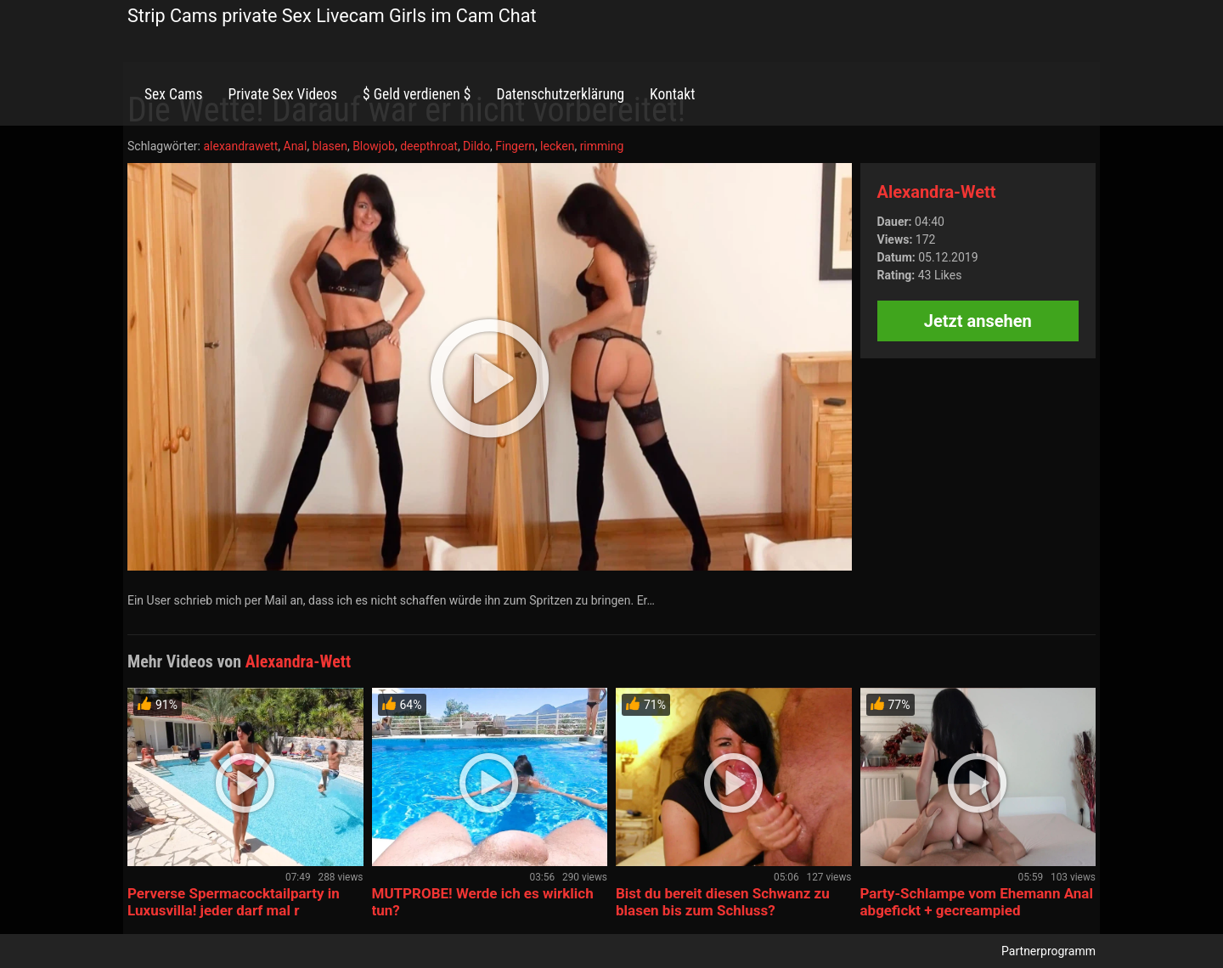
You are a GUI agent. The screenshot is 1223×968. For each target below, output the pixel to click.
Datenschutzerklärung (560, 94)
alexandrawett (240, 146)
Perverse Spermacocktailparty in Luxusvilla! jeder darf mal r (233, 902)
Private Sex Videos (282, 94)
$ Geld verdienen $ (417, 94)
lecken (557, 146)
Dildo (476, 146)
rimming (602, 146)
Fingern (515, 146)
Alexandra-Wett (936, 192)
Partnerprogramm (1048, 951)
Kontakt (672, 94)
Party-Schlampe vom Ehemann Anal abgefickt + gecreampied (976, 902)
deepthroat (429, 146)
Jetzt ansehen (978, 321)
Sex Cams (173, 94)
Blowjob (373, 146)
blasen (330, 146)
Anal (295, 146)
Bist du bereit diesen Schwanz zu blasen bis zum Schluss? (723, 902)
